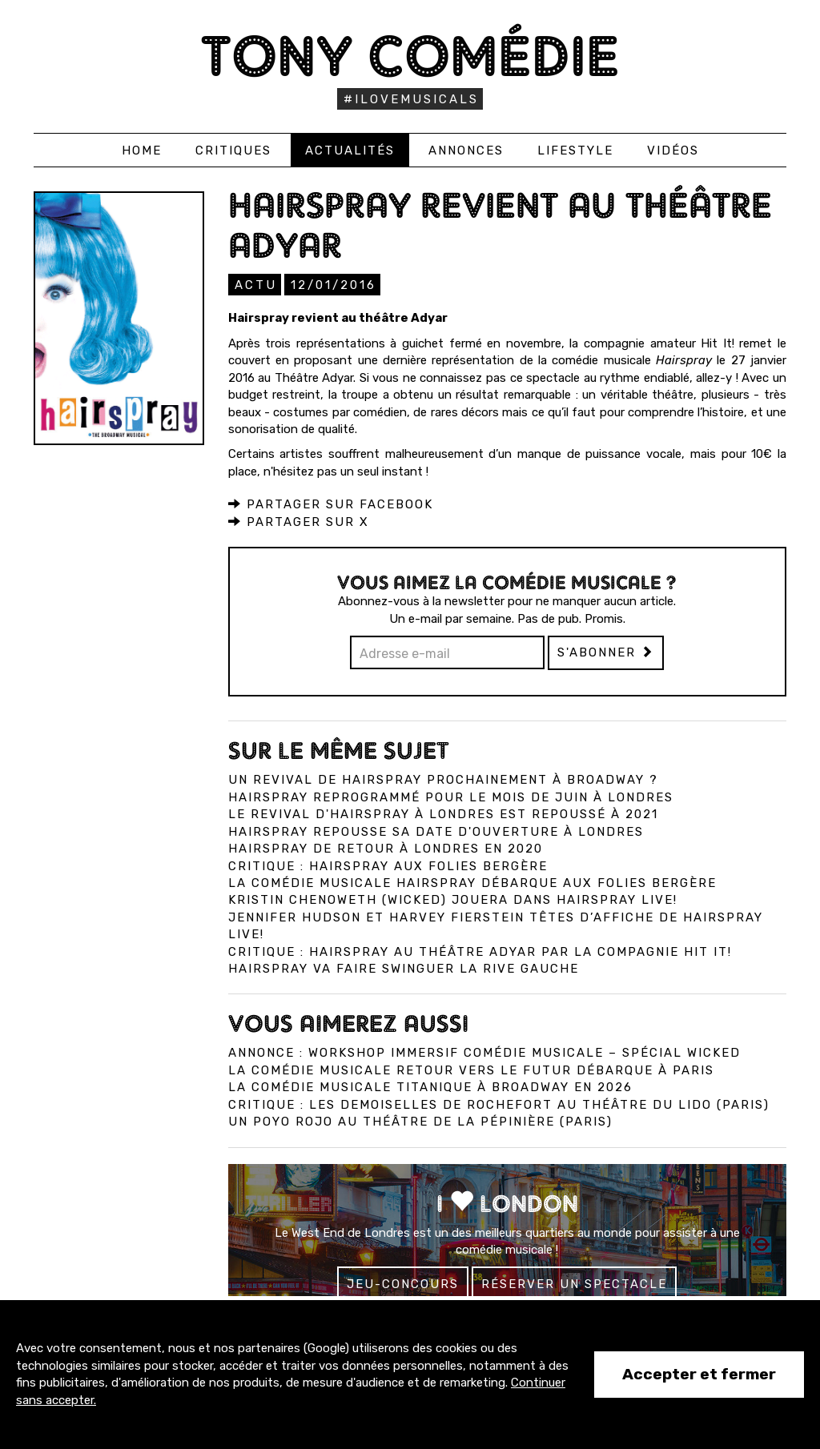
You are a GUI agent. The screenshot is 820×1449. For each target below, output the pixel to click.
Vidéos (673, 150)
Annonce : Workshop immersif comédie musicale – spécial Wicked (484, 1052)
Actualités (350, 150)
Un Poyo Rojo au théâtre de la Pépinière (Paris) (420, 1121)
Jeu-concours (403, 1283)
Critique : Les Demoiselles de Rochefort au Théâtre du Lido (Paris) (499, 1104)
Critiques (233, 150)
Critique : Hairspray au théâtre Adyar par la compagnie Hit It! (480, 951)
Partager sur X (298, 521)
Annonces (466, 150)
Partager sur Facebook (330, 503)
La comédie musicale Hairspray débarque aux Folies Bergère (472, 882)
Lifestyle (575, 150)
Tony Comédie (410, 55)
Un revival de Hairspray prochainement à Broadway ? (443, 779)
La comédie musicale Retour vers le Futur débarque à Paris (471, 1069)
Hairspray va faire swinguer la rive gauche (403, 968)
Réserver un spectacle (574, 1283)
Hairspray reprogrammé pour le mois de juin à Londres (450, 796)
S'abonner (605, 651)
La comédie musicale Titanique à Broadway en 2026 (430, 1086)
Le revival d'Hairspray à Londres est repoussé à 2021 (443, 813)
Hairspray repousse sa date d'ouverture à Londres (436, 831)
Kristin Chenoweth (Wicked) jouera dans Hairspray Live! (452, 899)
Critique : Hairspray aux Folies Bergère (388, 865)
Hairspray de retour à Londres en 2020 (385, 848)
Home (142, 150)
